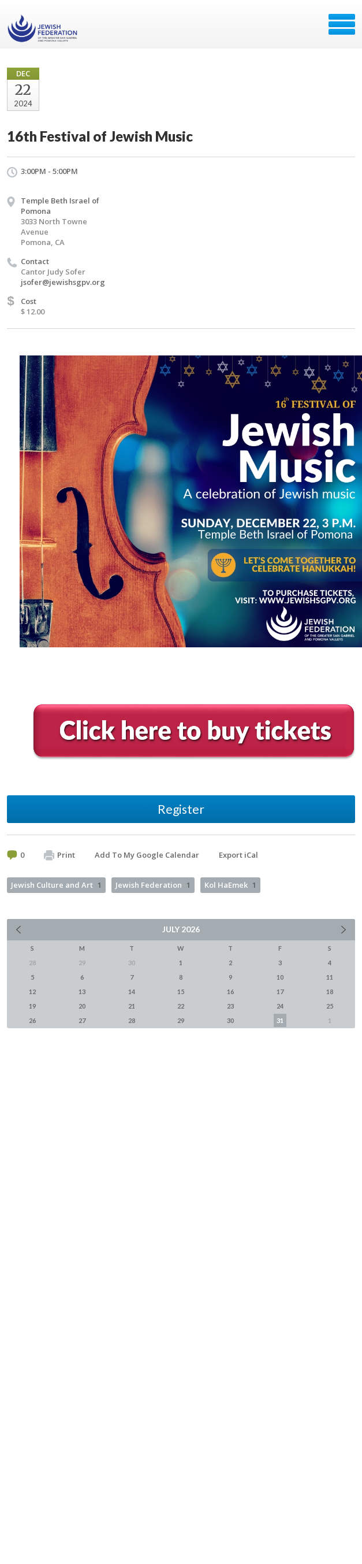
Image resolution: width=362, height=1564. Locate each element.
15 (180, 991)
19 (32, 1006)
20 (82, 1006)
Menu (342, 24)
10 (280, 977)
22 (180, 1006)
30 (230, 1020)
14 (131, 991)
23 (230, 1006)
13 (82, 991)
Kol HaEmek (230, 885)
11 (329, 977)
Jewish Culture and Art (56, 885)
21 (131, 1006)
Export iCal (238, 855)
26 (32, 1020)
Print (59, 855)
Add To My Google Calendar (147, 855)
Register (181, 809)
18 (329, 991)
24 (280, 1006)
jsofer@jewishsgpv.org (63, 282)
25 (329, 1006)
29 (180, 1020)
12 (32, 991)
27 (82, 1020)
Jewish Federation (153, 885)
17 (280, 991)
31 (280, 1020)
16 (230, 991)
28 (131, 1020)
